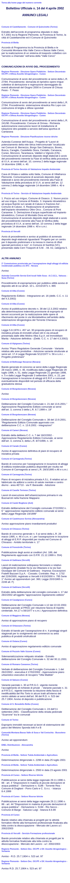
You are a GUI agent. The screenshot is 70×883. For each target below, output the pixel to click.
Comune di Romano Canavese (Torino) (19, 664)
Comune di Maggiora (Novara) (15, 615)
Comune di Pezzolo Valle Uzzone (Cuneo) (20, 651)
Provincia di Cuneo (10, 815)
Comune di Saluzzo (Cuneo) (14, 680)
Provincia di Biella (10, 42)
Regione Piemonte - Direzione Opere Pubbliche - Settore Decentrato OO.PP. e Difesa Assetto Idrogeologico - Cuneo (33, 72)
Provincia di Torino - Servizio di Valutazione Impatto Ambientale (31, 193)
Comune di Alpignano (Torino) (15, 343)
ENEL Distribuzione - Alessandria (17, 745)
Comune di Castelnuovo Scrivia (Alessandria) (22, 519)
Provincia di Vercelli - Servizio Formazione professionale (28, 833)
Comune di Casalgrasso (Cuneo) (16, 600)
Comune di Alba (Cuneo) (13, 291)
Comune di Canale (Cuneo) (14, 446)
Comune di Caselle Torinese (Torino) (18, 490)
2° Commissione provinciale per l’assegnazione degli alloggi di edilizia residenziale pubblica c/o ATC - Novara (34, 264)
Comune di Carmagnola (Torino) (16, 459)
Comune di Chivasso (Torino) (15, 529)
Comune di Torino (9, 720)
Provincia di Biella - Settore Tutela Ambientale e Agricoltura (29, 755)
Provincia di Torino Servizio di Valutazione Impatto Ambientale (30, 169)
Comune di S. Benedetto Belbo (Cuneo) (20, 704)
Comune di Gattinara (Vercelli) (15, 560)
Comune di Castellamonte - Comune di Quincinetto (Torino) (29, 27)
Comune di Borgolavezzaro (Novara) (18, 389)
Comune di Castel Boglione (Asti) (17, 503)
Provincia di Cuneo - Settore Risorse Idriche (22, 775)
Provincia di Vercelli (10, 231)
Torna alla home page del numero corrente (21, 2)
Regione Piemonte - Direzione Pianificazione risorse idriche (29, 136)
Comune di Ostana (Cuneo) (14, 641)
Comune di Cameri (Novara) (14, 430)
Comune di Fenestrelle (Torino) (16, 547)
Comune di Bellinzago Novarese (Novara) (20, 362)
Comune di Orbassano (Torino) (16, 626)
